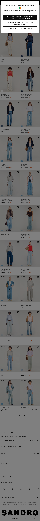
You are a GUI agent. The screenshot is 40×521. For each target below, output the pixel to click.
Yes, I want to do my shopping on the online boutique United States (20, 17)
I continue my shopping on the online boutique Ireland (20, 23)
